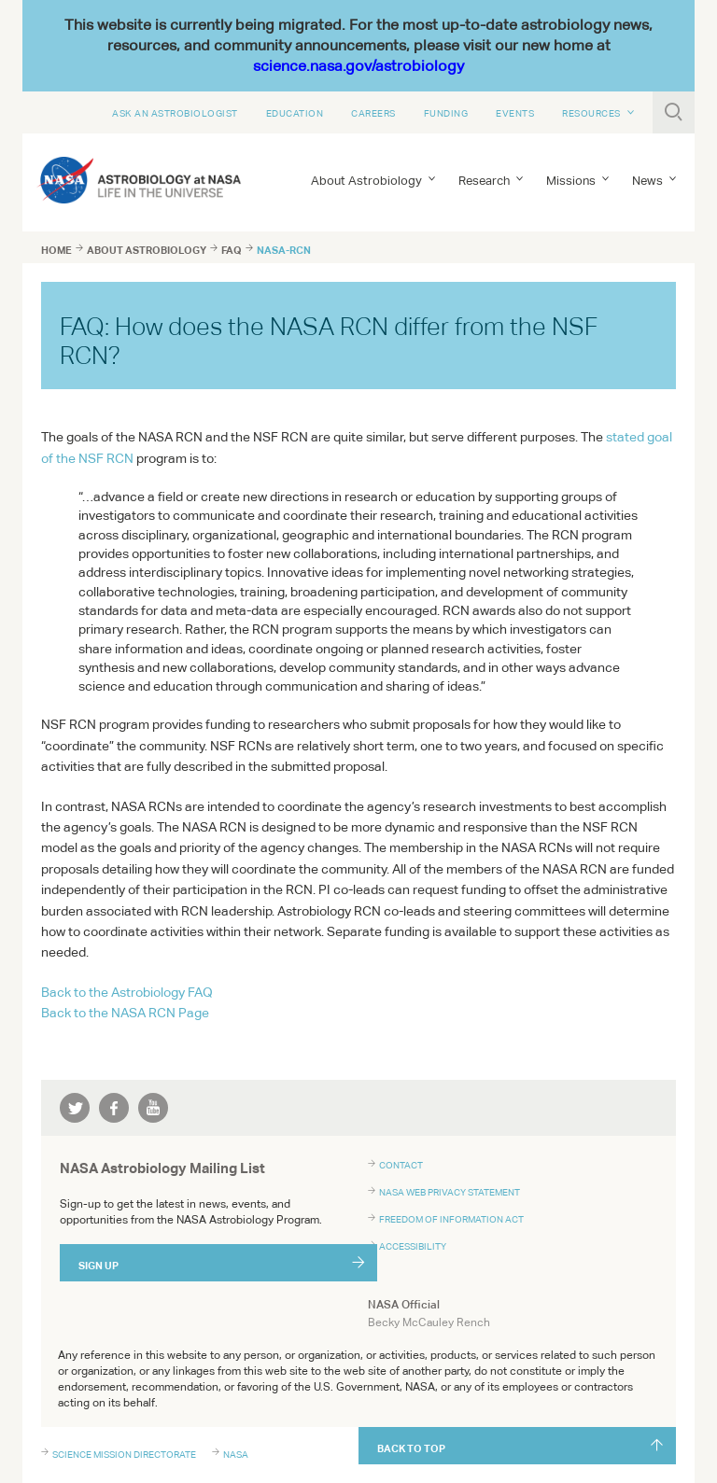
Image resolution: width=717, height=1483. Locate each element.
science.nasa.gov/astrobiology (358, 66)
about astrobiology (146, 250)
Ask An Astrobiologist (175, 113)
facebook (114, 1108)
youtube (153, 1108)
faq (231, 250)
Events (515, 113)
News (647, 181)
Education (295, 113)
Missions (571, 181)
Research (484, 181)
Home (56, 250)
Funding (446, 113)
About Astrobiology (366, 181)
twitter (75, 1108)
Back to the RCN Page (125, 1012)
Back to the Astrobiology (127, 992)
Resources (591, 113)
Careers (373, 113)
